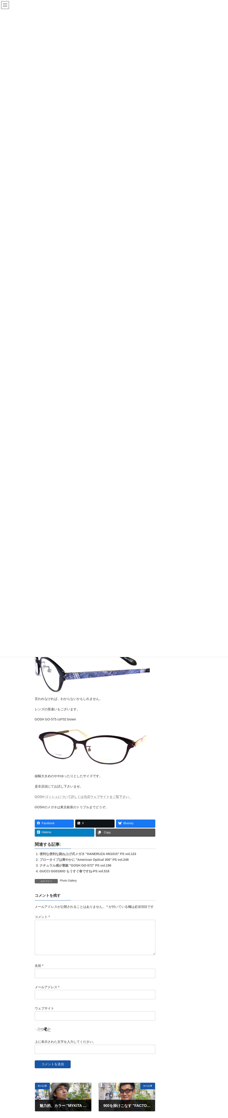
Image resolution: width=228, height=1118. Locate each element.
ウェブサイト (44, 1013)
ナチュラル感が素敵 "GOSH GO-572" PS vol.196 (75, 865)
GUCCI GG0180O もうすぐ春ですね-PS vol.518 (74, 871)
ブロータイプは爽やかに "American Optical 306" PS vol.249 (84, 859)
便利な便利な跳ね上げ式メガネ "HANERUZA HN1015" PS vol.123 (88, 854)
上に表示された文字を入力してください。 (65, 1047)
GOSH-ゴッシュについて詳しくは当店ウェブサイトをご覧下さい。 (83, 797)
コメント (42, 917)
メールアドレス (47, 992)
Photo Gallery (68, 880)
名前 (39, 971)
